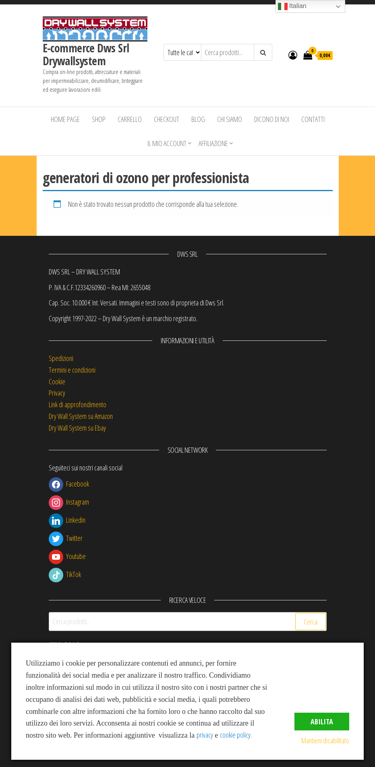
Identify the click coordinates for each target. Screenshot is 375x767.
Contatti (313, 119)
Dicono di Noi (271, 119)
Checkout (166, 119)
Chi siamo (229, 119)
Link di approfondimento (77, 404)
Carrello (130, 119)
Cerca (310, 622)
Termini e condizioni (72, 370)
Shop (99, 119)
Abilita (322, 721)
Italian (292, 6)
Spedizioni (61, 358)
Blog (198, 119)
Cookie (57, 381)
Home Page (65, 119)
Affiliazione (213, 143)
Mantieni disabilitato (325, 740)
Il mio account (166, 143)
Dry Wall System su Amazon (81, 416)
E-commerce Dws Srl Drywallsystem (86, 54)
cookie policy (235, 735)
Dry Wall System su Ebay (77, 428)
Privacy (57, 393)
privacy (205, 735)
